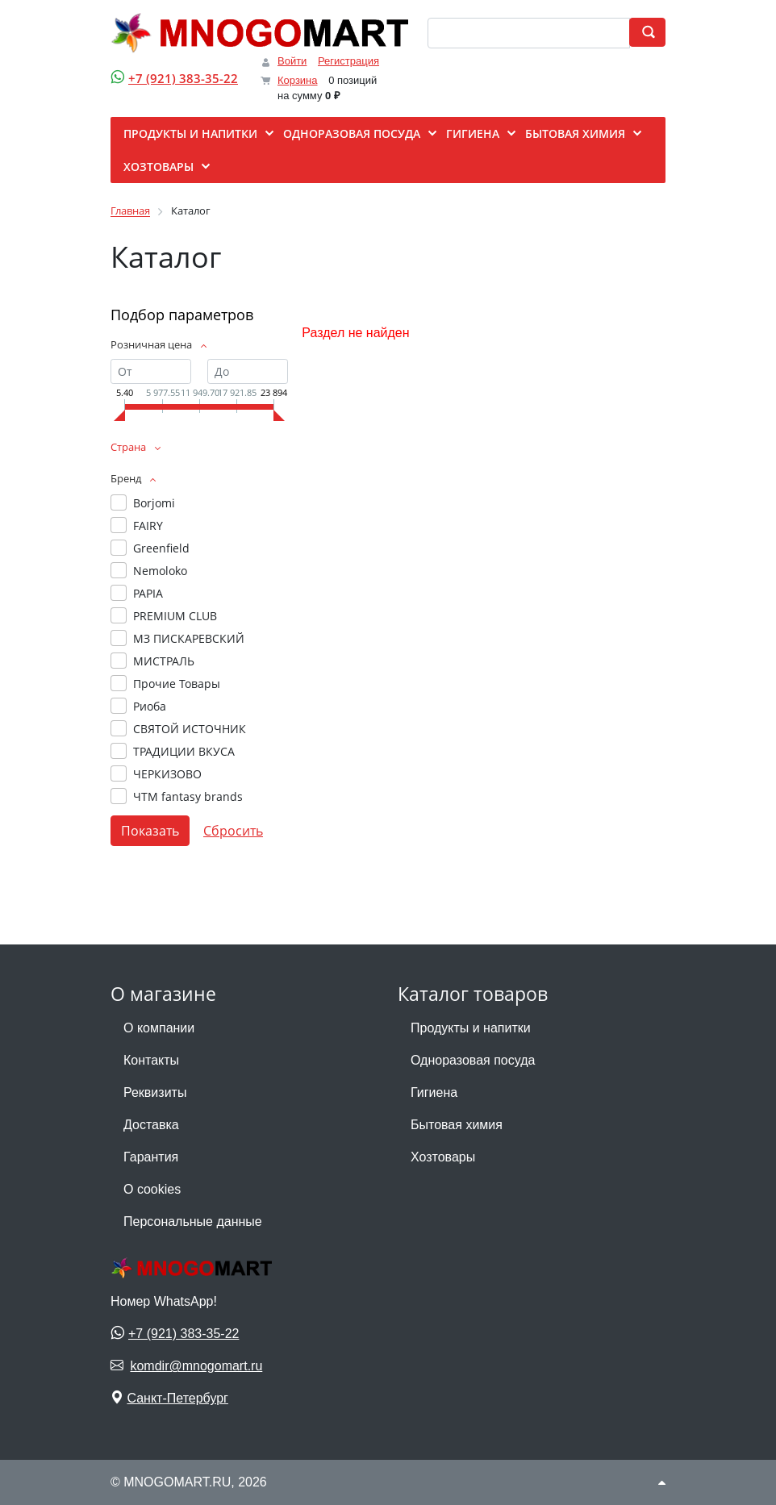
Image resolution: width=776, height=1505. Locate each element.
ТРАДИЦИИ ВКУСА (184, 751)
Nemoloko (160, 570)
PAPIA (148, 593)
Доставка (151, 1125)
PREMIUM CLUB (175, 615)
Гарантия (150, 1157)
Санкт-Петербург (177, 1398)
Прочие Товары (176, 683)
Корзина (297, 80)
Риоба (149, 706)
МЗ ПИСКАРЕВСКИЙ (188, 638)
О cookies (152, 1189)
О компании (158, 1028)
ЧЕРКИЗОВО (167, 774)
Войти (292, 61)
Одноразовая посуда (473, 1060)
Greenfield (161, 548)
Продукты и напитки (471, 1028)
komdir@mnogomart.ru (196, 1366)
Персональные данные (192, 1221)
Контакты (151, 1060)
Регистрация (348, 61)
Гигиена (434, 1092)
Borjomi (154, 503)
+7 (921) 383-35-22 (183, 78)
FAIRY (148, 525)
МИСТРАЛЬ (163, 661)
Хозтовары (443, 1157)
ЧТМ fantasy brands (188, 796)
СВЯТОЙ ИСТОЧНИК (189, 728)
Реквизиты (154, 1092)
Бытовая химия (457, 1125)
